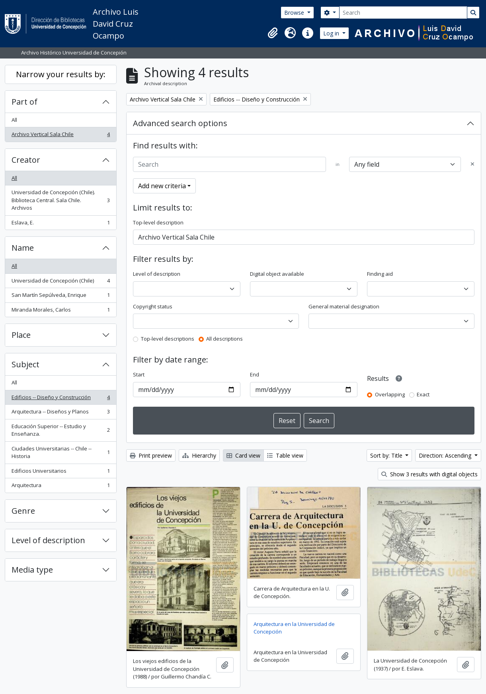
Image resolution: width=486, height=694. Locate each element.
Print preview (151, 455)
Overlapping (390, 394)
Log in (332, 33)
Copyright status (152, 306)
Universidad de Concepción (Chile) (60, 282)
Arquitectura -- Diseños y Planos (60, 413)
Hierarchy (199, 455)
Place (21, 334)
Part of (24, 101)
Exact (423, 394)
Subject (25, 364)
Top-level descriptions (167, 338)
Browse (295, 12)
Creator (26, 159)
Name (23, 247)
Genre (23, 510)
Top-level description (158, 222)
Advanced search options (180, 123)
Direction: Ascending (446, 455)
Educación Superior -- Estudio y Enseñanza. (60, 430)
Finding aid (380, 273)
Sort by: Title (387, 455)
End (254, 374)
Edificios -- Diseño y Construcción (60, 399)
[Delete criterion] (472, 164)
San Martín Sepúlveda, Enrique (60, 296)
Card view (243, 455)
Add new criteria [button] (162, 185)
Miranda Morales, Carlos (60, 311)
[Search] (403, 12)
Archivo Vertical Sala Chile (60, 136)
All (14, 119)
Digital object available (277, 273)
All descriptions (224, 338)
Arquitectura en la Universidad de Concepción (294, 628)
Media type (32, 569)
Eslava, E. (60, 224)
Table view (285, 455)
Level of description (48, 540)
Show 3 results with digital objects (429, 474)
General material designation (343, 306)
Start (138, 374)
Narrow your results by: (60, 74)
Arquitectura (60, 487)
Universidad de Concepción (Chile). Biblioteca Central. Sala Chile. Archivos (60, 200)
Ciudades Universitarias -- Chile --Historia (60, 452)
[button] (272, 33)
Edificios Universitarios (60, 472)
